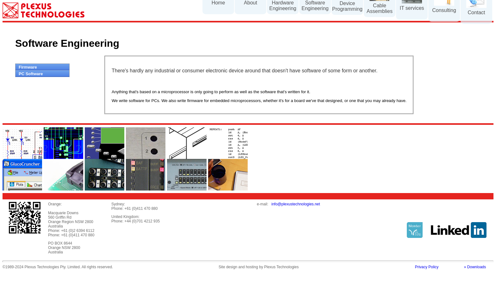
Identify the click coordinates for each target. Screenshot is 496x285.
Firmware (28, 67)
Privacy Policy (427, 267)
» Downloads (475, 267)
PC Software (31, 73)
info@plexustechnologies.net (295, 204)
